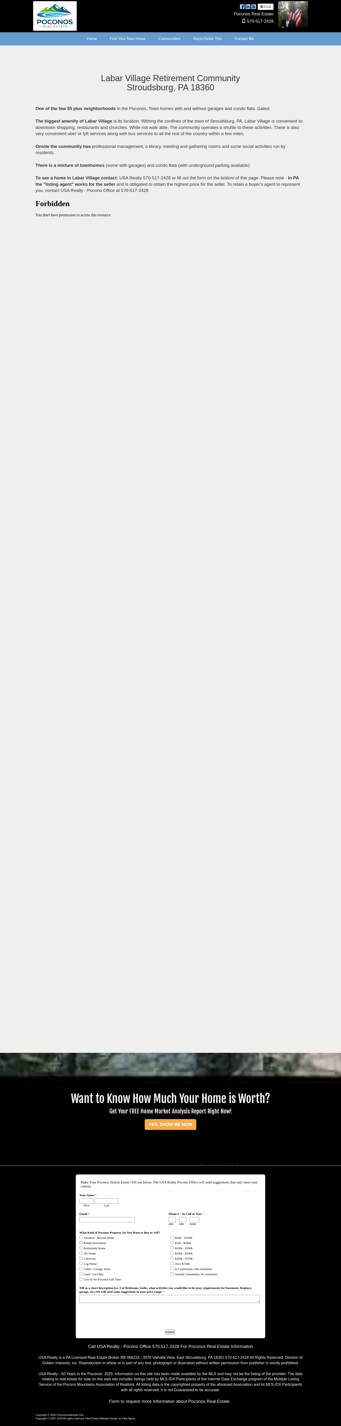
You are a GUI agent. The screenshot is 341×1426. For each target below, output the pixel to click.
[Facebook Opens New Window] (242, 6)
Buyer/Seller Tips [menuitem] (207, 39)
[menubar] (170, 38)
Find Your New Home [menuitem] (128, 39)
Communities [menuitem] (169, 39)
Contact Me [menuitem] (244, 39)
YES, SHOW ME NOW (170, 1124)
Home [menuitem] (92, 39)
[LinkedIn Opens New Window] (248, 6)
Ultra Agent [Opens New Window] (128, 1418)
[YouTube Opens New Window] (253, 6)
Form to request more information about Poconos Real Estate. (170, 1401)
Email (265, 7)
